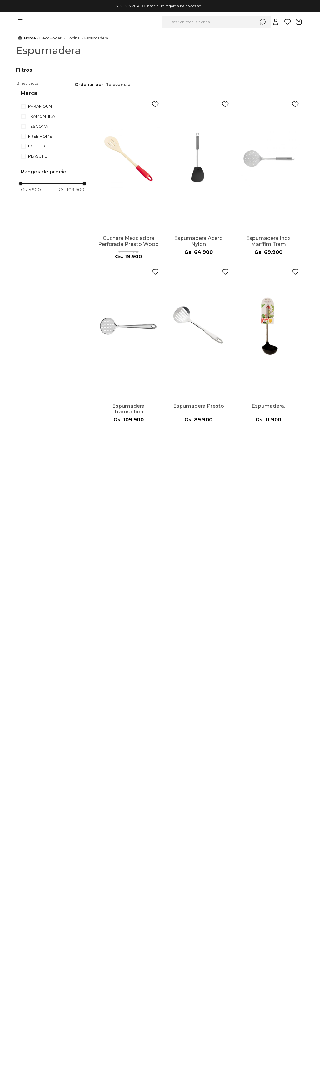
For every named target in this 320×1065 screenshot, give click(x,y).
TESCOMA (38, 126)
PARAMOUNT (41, 106)
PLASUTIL (37, 156)
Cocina (73, 38)
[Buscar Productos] (262, 22)
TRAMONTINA (41, 116)
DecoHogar (50, 38)
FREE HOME (40, 136)
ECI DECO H (40, 146)
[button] (58, 93)
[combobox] (216, 22)
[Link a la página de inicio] (26, 38)
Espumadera (96, 38)
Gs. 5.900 (31, 189)
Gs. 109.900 (71, 189)
